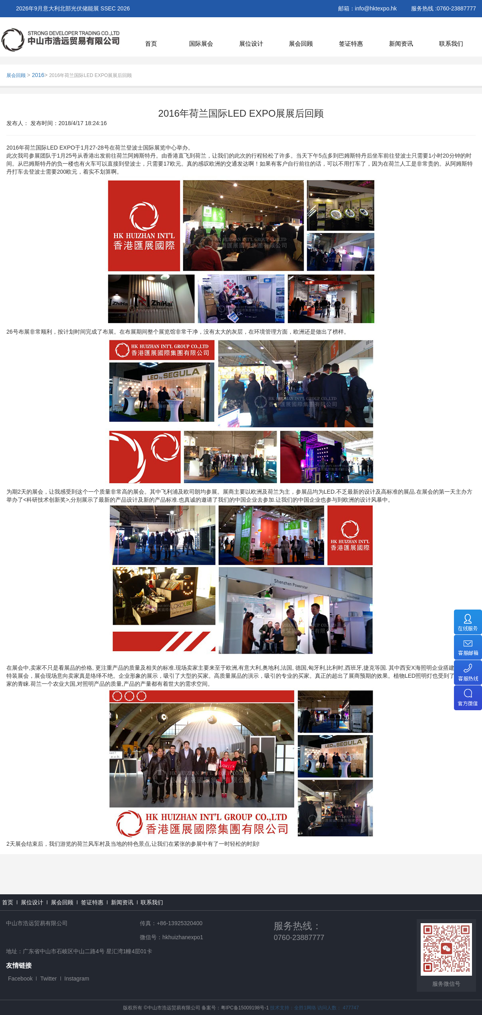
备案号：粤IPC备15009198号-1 (235, 1008)
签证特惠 (351, 43)
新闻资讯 (401, 43)
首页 (151, 43)
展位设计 (251, 43)
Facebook (20, 978)
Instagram (77, 978)
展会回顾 (301, 43)
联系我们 (451, 43)
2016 (38, 75)
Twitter (48, 978)
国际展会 (201, 43)
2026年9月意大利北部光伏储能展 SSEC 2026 (73, 8)
